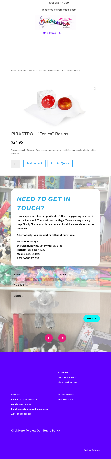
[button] (95, 88)
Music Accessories (38, 70)
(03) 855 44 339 (59, 2)
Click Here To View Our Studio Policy (35, 430)
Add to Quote (60, 163)
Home (13, 70)
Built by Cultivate (92, 450)
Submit (91, 318)
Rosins (51, 70)
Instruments (23, 70)
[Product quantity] (15, 164)
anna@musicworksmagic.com (59, 9)
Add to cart (34, 163)
